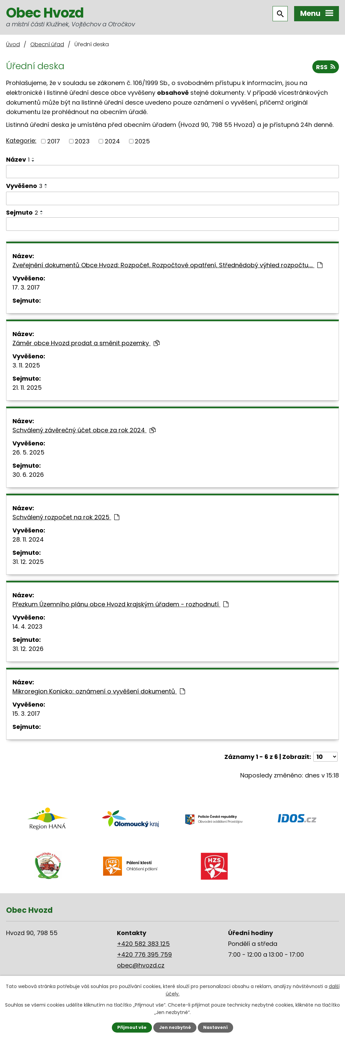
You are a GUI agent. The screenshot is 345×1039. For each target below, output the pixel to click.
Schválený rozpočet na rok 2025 (65, 517)
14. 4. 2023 (27, 626)
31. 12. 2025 (28, 561)
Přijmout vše (132, 1027)
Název (18, 159)
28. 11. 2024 (28, 539)
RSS (325, 67)
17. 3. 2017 (26, 287)
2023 (82, 141)
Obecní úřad (47, 44)
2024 (112, 141)
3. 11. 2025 (26, 365)
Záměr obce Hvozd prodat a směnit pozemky (86, 343)
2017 (53, 141)
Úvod (13, 44)
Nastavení (215, 1027)
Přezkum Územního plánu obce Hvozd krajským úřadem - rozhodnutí (120, 604)
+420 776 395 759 (144, 954)
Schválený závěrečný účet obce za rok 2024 (84, 430)
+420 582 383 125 (143, 943)
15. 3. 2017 (26, 713)
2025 (142, 141)
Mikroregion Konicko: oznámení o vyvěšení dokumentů (98, 691)
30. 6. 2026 (28, 474)
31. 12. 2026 (27, 649)
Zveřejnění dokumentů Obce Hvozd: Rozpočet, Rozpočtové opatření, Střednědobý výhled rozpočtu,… (167, 265)
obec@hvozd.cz (140, 965)
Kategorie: (21, 140)
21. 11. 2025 (27, 387)
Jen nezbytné (175, 1027)
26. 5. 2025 (28, 452)
